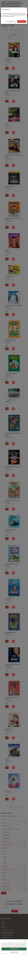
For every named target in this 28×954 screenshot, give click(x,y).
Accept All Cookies (14, 949)
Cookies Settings (14, 952)
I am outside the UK (11, 17)
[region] (14, 946)
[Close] (25, 5)
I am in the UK (21, 17)
